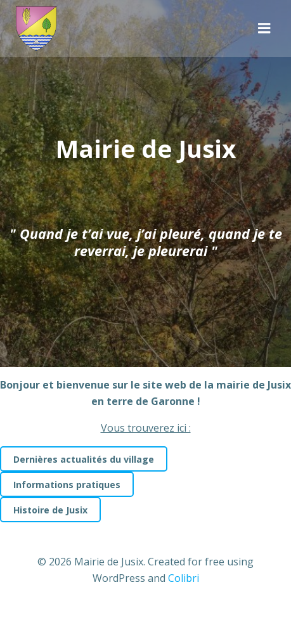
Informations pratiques (66, 485)
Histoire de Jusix (50, 510)
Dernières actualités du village (83, 459)
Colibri (183, 578)
